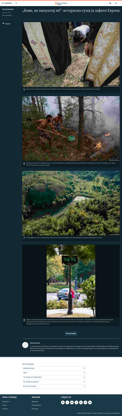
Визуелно (35, 401)
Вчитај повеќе (71, 333)
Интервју (35, 409)
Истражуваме (36, 405)
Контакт (5, 409)
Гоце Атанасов (7, 15)
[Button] (6, 24)
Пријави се (6, 401)
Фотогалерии (7, 9)
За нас (4, 405)
